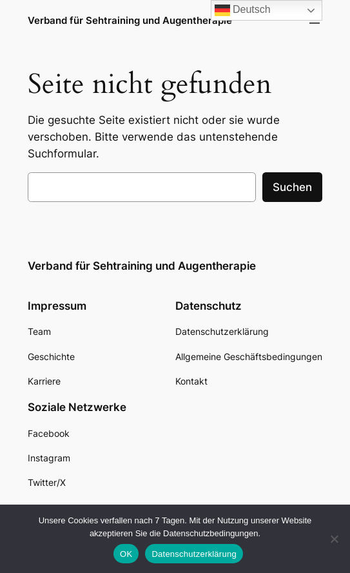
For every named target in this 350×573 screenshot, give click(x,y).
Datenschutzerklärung (193, 554)
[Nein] (333, 538)
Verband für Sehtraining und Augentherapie (130, 20)
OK (126, 554)
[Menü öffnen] (314, 20)
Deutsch (243, 10)
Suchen (292, 187)
